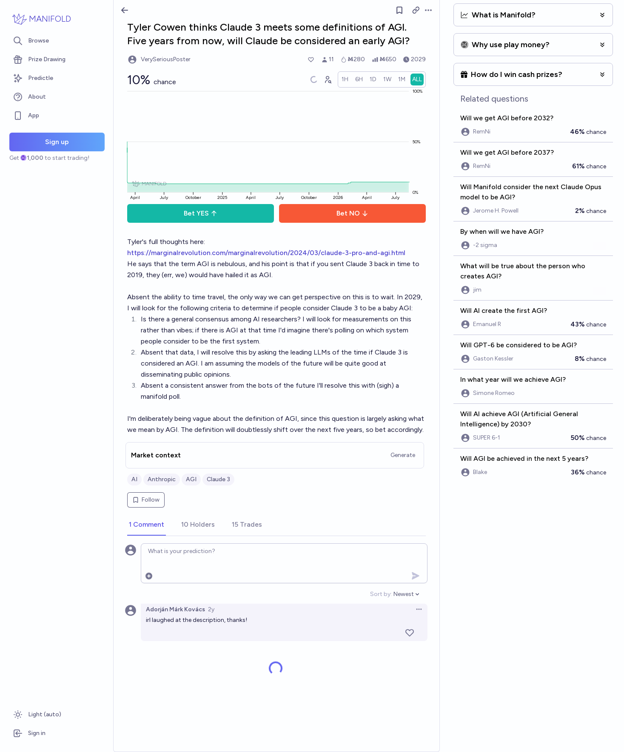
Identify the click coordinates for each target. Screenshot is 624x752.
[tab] (146, 525)
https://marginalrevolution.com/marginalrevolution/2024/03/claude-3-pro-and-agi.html (266, 253)
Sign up (57, 142)
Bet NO (352, 213)
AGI (191, 479)
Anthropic (162, 479)
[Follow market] (399, 10)
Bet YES (200, 213)
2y (211, 609)
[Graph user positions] (327, 79)
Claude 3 (218, 479)
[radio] (345, 79)
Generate (402, 455)
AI (134, 479)
